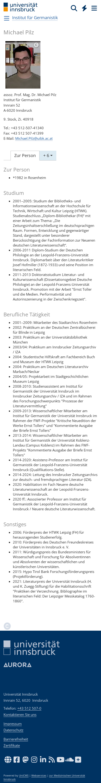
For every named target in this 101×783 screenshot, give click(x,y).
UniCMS (24, 775)
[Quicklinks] (84, 8)
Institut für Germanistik (35, 17)
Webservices (38, 775)
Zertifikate (12, 745)
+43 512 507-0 (29, 708)
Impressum (13, 723)
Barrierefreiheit (16, 739)
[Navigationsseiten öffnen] (7, 18)
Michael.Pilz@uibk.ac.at (34, 138)
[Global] (83, 7)
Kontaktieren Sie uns (20, 714)
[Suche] (74, 8)
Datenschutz (13, 730)
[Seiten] (94, 8)
